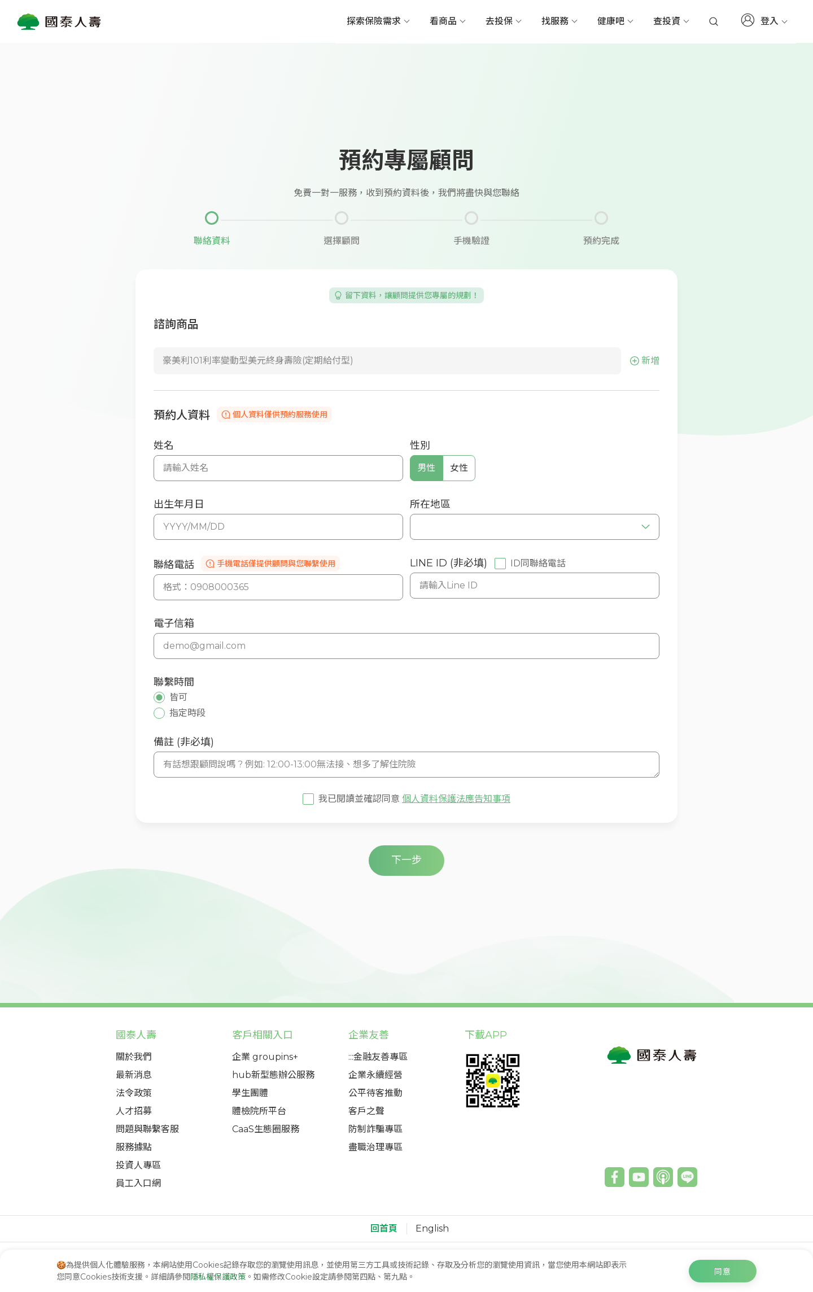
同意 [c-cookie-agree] (722, 1272)
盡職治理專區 (375, 1147)
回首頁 (383, 1228)
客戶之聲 (366, 1111)
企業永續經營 (375, 1075)
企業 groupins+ (265, 1056)
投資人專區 (138, 1165)
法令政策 (134, 1093)
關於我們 (134, 1056)
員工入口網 (138, 1183)
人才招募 (134, 1111)
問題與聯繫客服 (147, 1129)
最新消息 (134, 1075)
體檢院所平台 (259, 1111)
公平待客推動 (375, 1093)
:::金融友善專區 (378, 1056)
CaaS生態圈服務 (265, 1129)
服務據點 (134, 1147)
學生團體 (250, 1093)
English (432, 1228)
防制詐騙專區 (375, 1129)
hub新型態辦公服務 (273, 1075)
